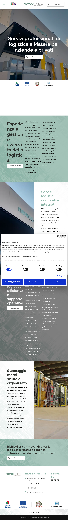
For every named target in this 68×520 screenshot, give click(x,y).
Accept (55, 282)
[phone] (58, 480)
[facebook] (52, 480)
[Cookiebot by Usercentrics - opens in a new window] (58, 236)
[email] (55, 480)
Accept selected (34, 282)
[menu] (4, 4)
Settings (60, 276)
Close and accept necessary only (12, 281)
